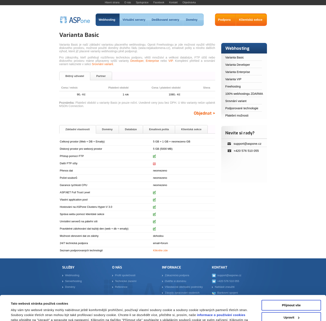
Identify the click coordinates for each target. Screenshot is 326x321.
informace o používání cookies (221, 291)
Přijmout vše (291, 281)
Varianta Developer (237, 64)
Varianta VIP (233, 79)
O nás (127, 2)
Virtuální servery (134, 19)
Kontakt (173, 2)
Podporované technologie (241, 108)
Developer (136, 60)
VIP (170, 60)
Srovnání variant (102, 64)
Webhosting (107, 19)
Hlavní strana (112, 2)
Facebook (158, 2)
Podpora (224, 19)
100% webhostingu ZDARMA (244, 93)
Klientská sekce (251, 19)
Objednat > (204, 113)
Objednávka (189, 2)
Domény (192, 19)
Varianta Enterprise (237, 72)
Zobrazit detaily (22, 313)
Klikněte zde (160, 250)
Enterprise (152, 60)
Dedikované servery (165, 19)
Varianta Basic (234, 57)
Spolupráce (142, 2)
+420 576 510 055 (246, 150)
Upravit (291, 293)
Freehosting (233, 86)
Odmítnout (291, 306)
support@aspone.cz (248, 143)
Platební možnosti (236, 115)
